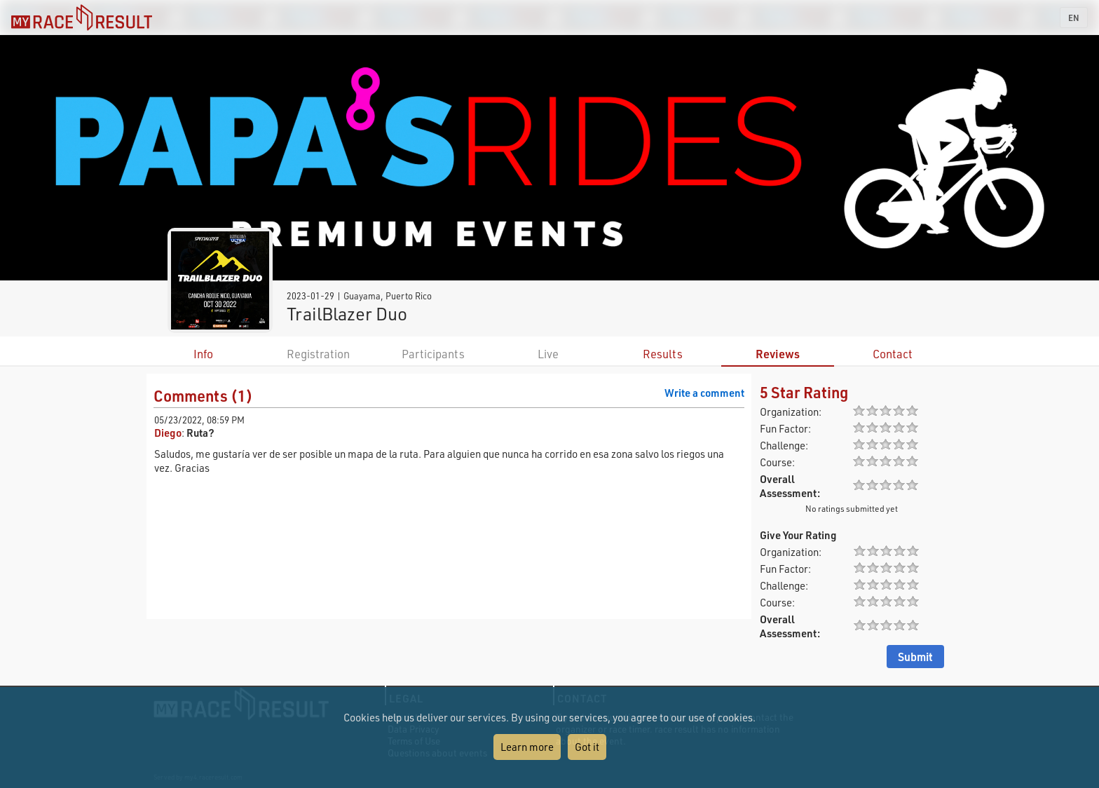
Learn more (527, 747)
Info (203, 353)
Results (663, 353)
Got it (587, 747)
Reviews (778, 353)
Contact (893, 353)
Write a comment (704, 393)
